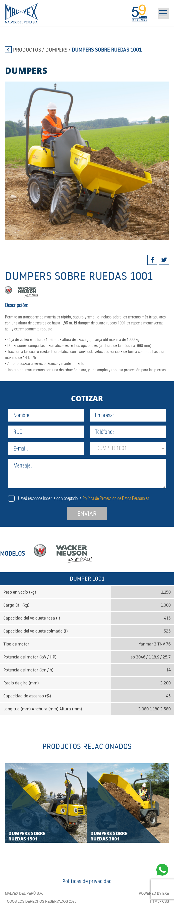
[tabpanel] (87, 161)
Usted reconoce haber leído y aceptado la (83, 498)
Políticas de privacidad (87, 881)
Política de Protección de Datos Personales (115, 498)
